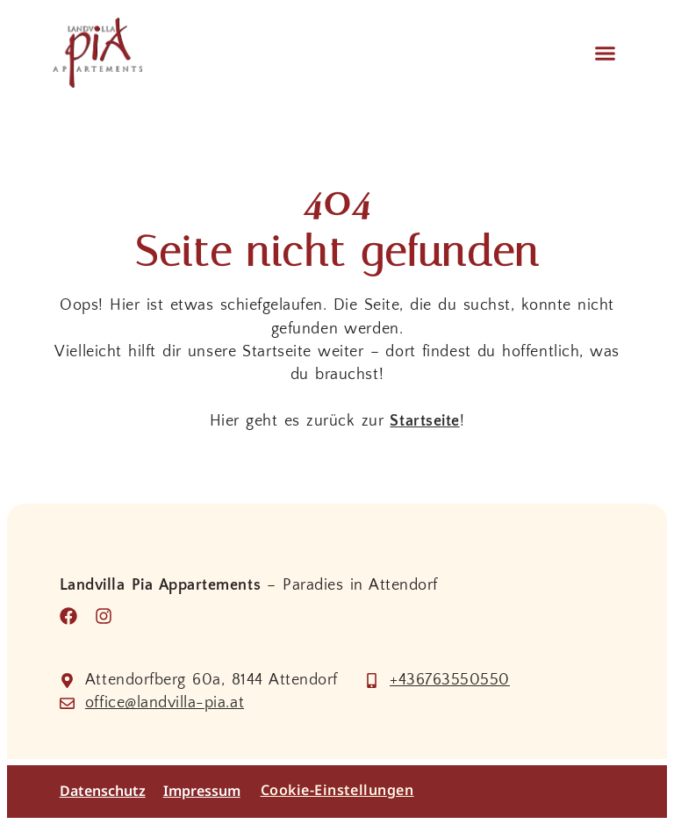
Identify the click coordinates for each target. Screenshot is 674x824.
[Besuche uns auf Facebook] (73, 616)
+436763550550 (450, 680)
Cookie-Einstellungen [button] (337, 789)
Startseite (424, 421)
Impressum (201, 791)
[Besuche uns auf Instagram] (108, 616)
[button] (604, 52)
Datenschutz (103, 791)
